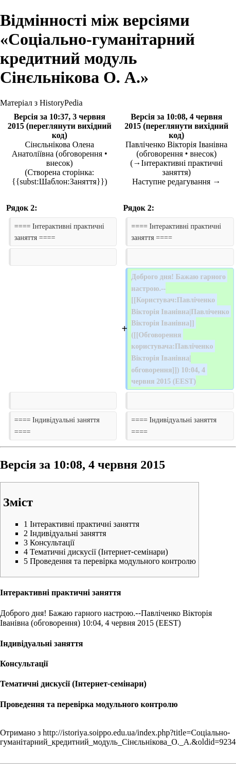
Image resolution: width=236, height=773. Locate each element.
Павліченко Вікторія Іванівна (176, 144)
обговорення (80, 153)
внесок (58, 163)
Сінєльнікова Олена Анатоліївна (53, 149)
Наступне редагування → (176, 181)
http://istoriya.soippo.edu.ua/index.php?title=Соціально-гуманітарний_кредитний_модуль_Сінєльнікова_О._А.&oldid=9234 (118, 737)
